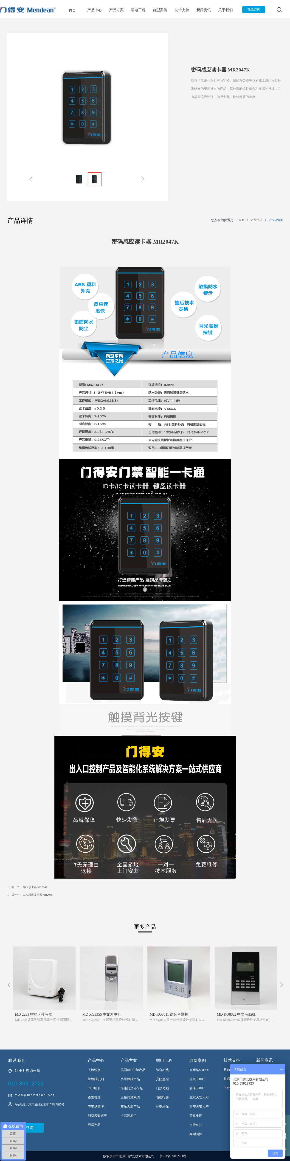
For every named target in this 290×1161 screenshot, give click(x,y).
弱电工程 (138, 10)
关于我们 (225, 10)
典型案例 (160, 10)
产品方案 (116, 10)
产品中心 (94, 10)
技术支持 (182, 10)
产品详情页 (276, 220)
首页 (72, 10)
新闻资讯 (203, 10)
